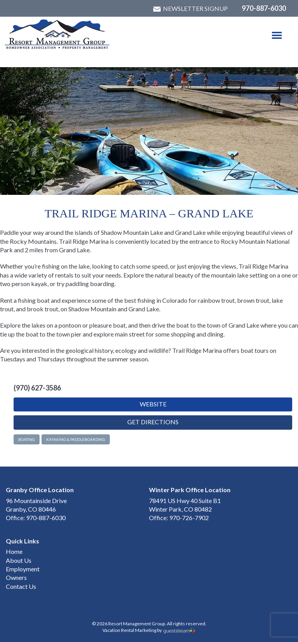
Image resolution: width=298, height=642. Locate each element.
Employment (23, 569)
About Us (18, 560)
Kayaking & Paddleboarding (75, 439)
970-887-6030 (264, 8)
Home (14, 551)
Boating (26, 439)
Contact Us (21, 586)
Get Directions (152, 421)
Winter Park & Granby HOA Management (57, 34)
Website (153, 404)
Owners (16, 577)
